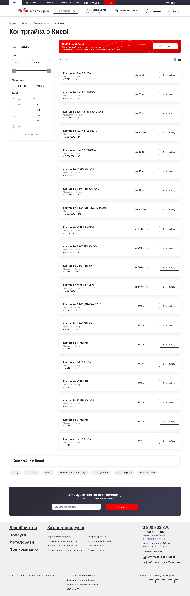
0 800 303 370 (95, 10)
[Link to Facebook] (151, 581)
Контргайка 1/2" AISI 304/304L (80, 130)
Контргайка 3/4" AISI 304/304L (80, 150)
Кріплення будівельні (99, 541)
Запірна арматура (97, 536)
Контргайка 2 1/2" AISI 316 (77, 265)
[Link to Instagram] (157, 581)
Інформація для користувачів (82, 584)
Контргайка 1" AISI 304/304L (79, 169)
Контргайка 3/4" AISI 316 (77, 439)
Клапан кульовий (147, 472)
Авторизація (155, 11)
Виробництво (31, 2)
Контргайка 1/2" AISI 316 (77, 361)
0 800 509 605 (153, 531)
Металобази (21, 542)
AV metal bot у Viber (159, 557)
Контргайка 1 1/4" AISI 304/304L (81, 188)
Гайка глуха (31, 472)
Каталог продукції (66, 527)
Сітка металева (96, 545)
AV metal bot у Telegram (162, 562)
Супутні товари (96, 550)
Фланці (15, 472)
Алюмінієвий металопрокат (62, 545)
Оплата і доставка (70, 2)
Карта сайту (73, 588)
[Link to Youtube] (176, 581)
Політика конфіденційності (81, 575)
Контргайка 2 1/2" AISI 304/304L (81, 246)
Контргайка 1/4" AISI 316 (77, 73)
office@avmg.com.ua (154, 538)
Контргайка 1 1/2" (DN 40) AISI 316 (82, 304)
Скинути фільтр (31, 134)
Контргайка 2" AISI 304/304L (79, 227)
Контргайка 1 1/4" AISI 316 (77, 323)
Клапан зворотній (124, 472)
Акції (109, 2)
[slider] (14, 71)
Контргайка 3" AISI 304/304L (79, 400)
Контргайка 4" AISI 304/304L (79, 284)
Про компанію (23, 549)
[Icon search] (75, 10)
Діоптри (48, 472)
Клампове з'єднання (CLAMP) (72, 472)
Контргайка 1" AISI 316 (75, 342)
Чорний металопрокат (60, 536)
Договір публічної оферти (80, 579)
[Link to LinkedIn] (170, 581)
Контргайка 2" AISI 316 (75, 381)
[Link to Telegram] (164, 581)
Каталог (16, 2)
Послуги (49, 2)
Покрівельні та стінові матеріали (65, 550)
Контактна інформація (153, 551)
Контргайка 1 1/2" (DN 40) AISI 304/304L (85, 207)
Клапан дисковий (101, 472)
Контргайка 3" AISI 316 (75, 419)
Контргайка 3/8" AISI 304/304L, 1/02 (83, 111)
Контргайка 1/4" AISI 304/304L (80, 92)
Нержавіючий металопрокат (63, 541)
